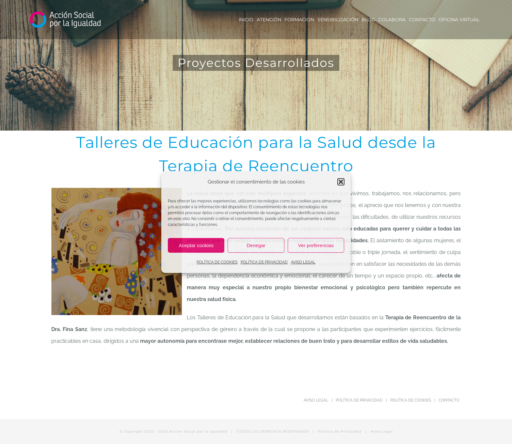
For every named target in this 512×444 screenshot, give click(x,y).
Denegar (256, 245)
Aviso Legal (382, 431)
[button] (341, 182)
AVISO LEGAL (303, 262)
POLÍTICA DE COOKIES (217, 262)
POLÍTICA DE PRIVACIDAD (264, 262)
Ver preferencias (316, 245)
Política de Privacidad (339, 431)
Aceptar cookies (196, 245)
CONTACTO (449, 400)
